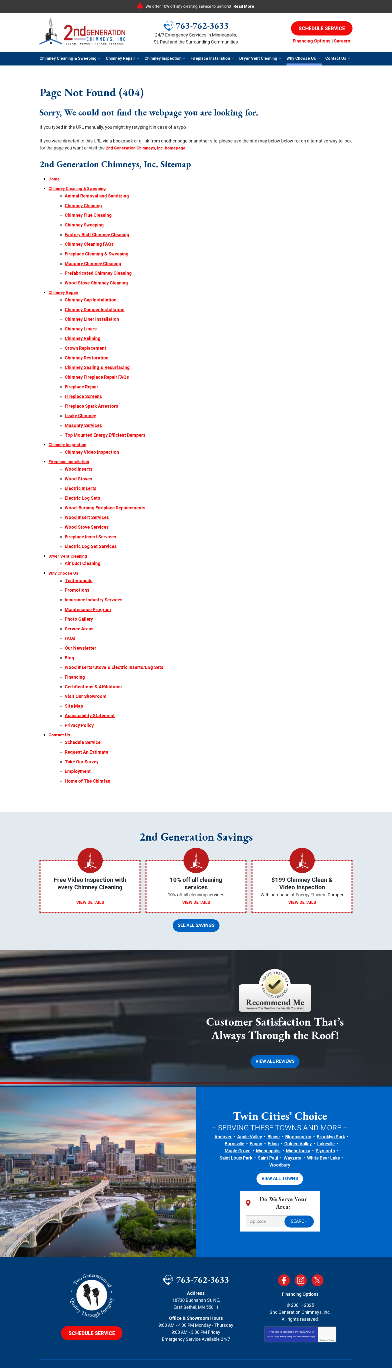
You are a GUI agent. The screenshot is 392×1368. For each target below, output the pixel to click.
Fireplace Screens (83, 387)
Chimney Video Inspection (92, 441)
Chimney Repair (64, 287)
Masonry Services (83, 415)
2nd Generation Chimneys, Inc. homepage (149, 148)
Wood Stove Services (87, 512)
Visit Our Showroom (85, 675)
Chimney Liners (81, 322)
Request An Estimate (86, 728)
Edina (273, 1118)
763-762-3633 (202, 25)
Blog (69, 638)
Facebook (284, 1254)
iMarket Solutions (170, 1356)
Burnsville (234, 1118)
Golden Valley (298, 1118)
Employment (78, 747)
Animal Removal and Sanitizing (97, 195)
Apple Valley (249, 1110)
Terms (331, 1313)
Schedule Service (82, 719)
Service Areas (79, 610)
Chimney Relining (82, 332)
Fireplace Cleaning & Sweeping (96, 250)
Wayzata (293, 1132)
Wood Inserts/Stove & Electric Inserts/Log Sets (114, 647)
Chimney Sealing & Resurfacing (97, 359)
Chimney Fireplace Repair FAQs (97, 369)
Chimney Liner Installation (92, 313)
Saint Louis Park (236, 1132)
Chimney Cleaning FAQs (89, 241)
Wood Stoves (78, 466)
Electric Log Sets (82, 485)
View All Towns (280, 1152)
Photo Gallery (79, 601)
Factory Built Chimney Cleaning (97, 232)
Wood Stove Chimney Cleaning (96, 278)
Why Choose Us (64, 557)
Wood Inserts (78, 457)
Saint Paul (268, 1132)
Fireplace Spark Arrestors (91, 396)
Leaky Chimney (80, 406)
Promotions (77, 573)
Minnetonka (298, 1125)
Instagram (301, 1254)
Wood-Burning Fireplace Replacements (105, 494)
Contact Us (60, 712)
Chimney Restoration (86, 350)
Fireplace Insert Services (90, 522)
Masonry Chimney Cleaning (93, 260)
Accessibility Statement (90, 693)
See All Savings (196, 900)
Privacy (323, 1313)
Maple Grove (237, 1125)
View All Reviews (275, 1035)
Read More (244, 6)
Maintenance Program (88, 591)
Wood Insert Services (87, 503)
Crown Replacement (85, 341)
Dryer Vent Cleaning (69, 540)
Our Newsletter (80, 628)
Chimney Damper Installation (94, 304)
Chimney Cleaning (83, 204)
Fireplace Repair (81, 378)
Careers (342, 41)
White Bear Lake (323, 1132)
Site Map (74, 684)
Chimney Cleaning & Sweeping (79, 188)
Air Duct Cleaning (82, 547)
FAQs (70, 619)
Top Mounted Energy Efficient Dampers (105, 424)
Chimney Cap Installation (90, 295)
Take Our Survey (81, 737)
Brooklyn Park (331, 1110)
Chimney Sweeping (84, 223)
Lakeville (326, 1118)
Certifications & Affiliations (93, 666)
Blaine (274, 1110)
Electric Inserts (80, 475)
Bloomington (298, 1110)
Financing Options (311, 41)
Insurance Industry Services (93, 582)
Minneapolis (268, 1125)
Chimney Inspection (69, 434)
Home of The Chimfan (87, 756)
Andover (223, 1110)
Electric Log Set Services (91, 531)
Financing (75, 656)
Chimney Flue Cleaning (88, 213)
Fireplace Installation (70, 450)
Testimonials (78, 564)
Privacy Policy (79, 703)
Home (54, 178)
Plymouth (325, 1125)
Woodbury (279, 1139)
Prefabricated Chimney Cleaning (98, 269)
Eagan (256, 1118)
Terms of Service (303, 1310)
